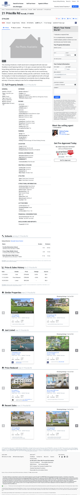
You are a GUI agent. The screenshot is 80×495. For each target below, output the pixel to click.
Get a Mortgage (18, 6)
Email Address (57, 72)
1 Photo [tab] (6, 27)
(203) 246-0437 (25, 400)
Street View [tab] (26, 27)
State (67, 52)
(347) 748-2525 (27, 399)
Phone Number (57, 77)
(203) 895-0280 (61, 361)
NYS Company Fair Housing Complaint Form (41, 466)
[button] (75, 6)
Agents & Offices (43, 3)
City (55, 52)
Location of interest (59, 82)
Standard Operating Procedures (37, 468)
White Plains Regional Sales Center (18, 449)
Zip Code (57, 58)
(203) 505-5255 (18, 362)
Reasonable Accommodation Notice (39, 470)
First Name (56, 66)
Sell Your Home (31, 3)
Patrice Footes (63, 131)
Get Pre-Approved (65, 160)
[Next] (76, 312)
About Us (68, 1)
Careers (74, 1)
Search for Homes (18, 3)
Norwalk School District (17, 241)
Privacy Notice (64, 119)
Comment (56, 87)
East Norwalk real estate (31, 450)
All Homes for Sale (6, 456)
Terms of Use (56, 119)
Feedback (32, 456)
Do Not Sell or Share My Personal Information (42, 460)
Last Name (68, 66)
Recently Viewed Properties (62, 6)
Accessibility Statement (47, 462)
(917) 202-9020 (63, 134)
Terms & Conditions (35, 462)
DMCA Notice (33, 464)
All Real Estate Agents (18, 456)
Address (57, 47)
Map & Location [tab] (16, 27)
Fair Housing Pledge (43, 464)
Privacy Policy (33, 458)
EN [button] (78, 1)
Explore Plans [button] (75, 485)
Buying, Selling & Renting (59, 1)
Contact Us (39, 456)
